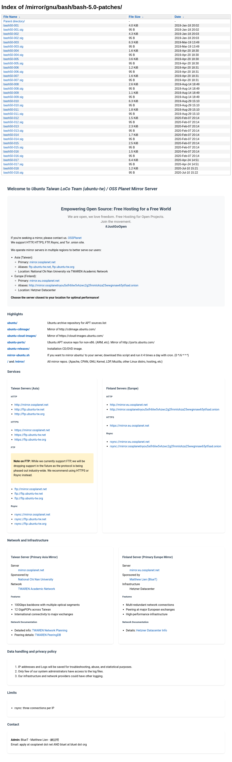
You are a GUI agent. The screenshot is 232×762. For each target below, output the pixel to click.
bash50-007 (11, 75)
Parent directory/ (14, 21)
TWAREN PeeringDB (48, 635)
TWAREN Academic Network (36, 589)
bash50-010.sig (13, 105)
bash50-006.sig (13, 71)
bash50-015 (11, 143)
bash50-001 (11, 25)
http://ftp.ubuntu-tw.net (29, 409)
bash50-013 (11, 126)
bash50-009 (11, 92)
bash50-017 (11, 160)
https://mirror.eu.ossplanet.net (129, 425)
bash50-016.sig (13, 155)
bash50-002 (11, 33)
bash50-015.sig (13, 147)
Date (178, 16)
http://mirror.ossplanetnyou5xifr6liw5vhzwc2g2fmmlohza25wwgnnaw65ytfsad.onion (83, 285)
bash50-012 (11, 118)
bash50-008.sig (13, 88)
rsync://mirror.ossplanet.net (32, 514)
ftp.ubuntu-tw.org (63, 267)
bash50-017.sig (13, 164)
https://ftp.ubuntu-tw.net (30, 435)
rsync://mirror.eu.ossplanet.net (129, 441)
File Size (134, 16)
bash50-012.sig (13, 122)
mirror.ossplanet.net (42, 262)
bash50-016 (11, 151)
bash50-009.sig (13, 96)
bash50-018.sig (13, 172)
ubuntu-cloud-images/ (21, 336)
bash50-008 (11, 84)
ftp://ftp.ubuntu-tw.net (28, 493)
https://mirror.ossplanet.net (32, 430)
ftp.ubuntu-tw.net (40, 267)
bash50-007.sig (13, 80)
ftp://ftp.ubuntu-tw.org (28, 498)
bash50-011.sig (13, 113)
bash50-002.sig (13, 38)
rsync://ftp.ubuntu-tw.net (30, 519)
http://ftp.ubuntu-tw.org (29, 414)
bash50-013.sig (13, 130)
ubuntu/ (12, 323)
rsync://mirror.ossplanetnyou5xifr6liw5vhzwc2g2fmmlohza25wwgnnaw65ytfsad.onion (165, 446)
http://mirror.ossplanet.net (31, 404)
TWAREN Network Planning (49, 630)
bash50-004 (11, 50)
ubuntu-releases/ (18, 348)
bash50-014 (11, 134)
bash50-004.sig (13, 54)
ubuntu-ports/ (16, 342)
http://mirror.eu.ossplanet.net (129, 404)
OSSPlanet (75, 238)
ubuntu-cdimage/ (18, 329)
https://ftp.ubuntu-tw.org (30, 439)
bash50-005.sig (13, 63)
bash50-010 (11, 101)
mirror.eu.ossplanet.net (44, 280)
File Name (10, 16)
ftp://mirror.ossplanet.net (30, 489)
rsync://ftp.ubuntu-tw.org (30, 523)
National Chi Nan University (35, 579)
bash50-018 (11, 168)
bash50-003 (11, 42)
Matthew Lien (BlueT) (143, 579)
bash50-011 (11, 109)
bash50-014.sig (13, 139)
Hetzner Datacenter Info (151, 630)
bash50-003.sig (13, 46)
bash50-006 (11, 67)
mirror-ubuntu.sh (18, 355)
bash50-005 (11, 59)
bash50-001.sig (13, 29)
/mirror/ (19, 361)
